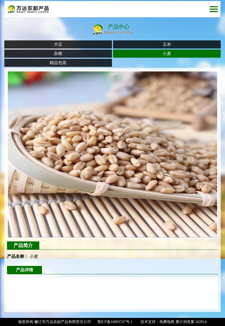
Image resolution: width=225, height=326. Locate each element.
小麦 (167, 53)
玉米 (167, 44)
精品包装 (58, 62)
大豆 (58, 44)
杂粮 (58, 53)
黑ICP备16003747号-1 (114, 322)
